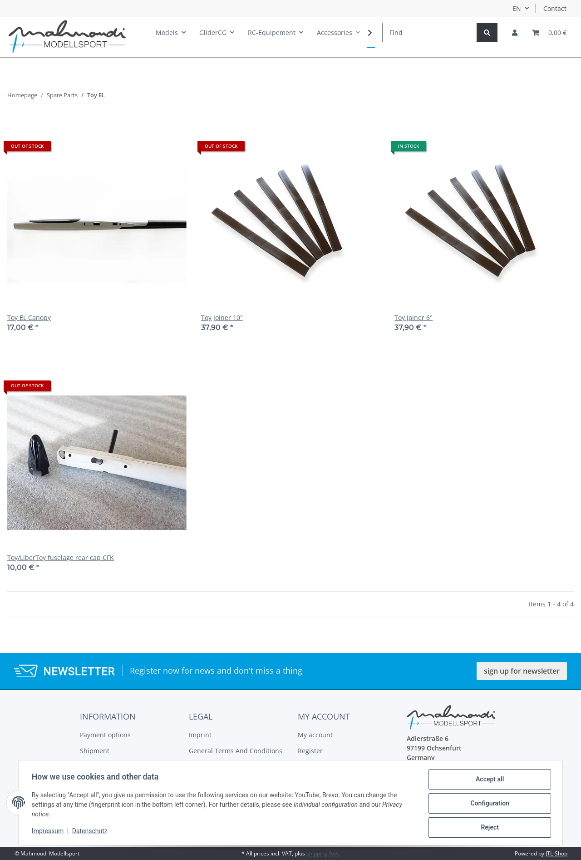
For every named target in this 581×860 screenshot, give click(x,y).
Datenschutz (91, 831)
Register (310, 750)
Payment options (105, 734)
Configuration (488, 804)
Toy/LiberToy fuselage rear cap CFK (60, 557)
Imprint (200, 734)
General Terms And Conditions (235, 750)
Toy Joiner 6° (413, 317)
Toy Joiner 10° (222, 317)
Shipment (94, 750)
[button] (515, 32)
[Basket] (549, 32)
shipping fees (323, 853)
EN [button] (516, 8)
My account (315, 734)
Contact (554, 8)
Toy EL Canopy (29, 317)
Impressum (49, 831)
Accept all (488, 780)
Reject (488, 827)
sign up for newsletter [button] (522, 671)
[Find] (429, 32)
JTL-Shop (556, 853)
